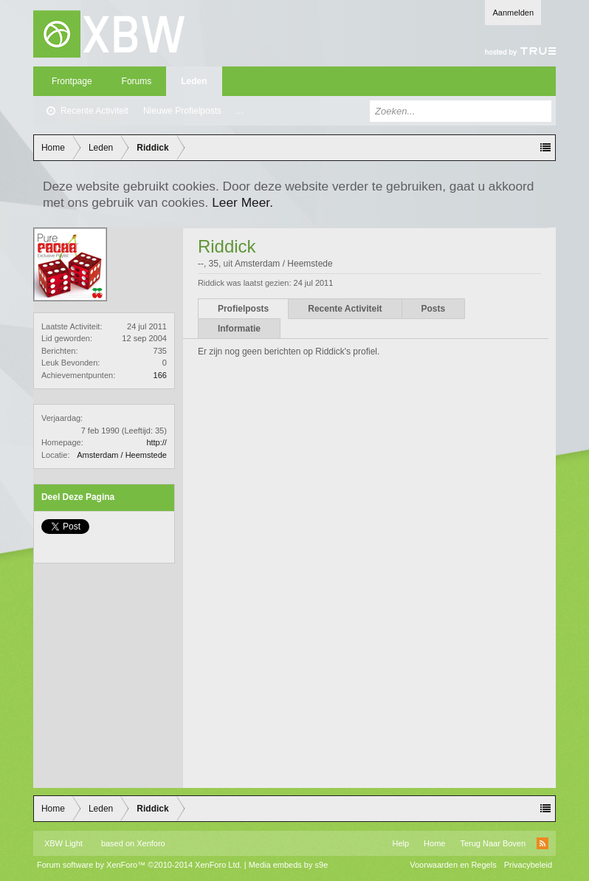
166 (160, 375)
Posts (433, 309)
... (240, 111)
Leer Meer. (242, 202)
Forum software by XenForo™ (139, 864)
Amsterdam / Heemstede (122, 454)
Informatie (239, 328)
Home (434, 843)
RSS (542, 843)
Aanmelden (513, 12)
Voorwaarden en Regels (453, 864)
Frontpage (72, 81)
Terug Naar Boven (493, 843)
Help (400, 843)
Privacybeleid (528, 864)
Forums (137, 81)
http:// (156, 442)
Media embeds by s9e (288, 864)
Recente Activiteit (94, 111)
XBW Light (63, 843)
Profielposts (243, 309)
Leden (194, 81)
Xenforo (151, 843)
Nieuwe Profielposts (182, 111)
